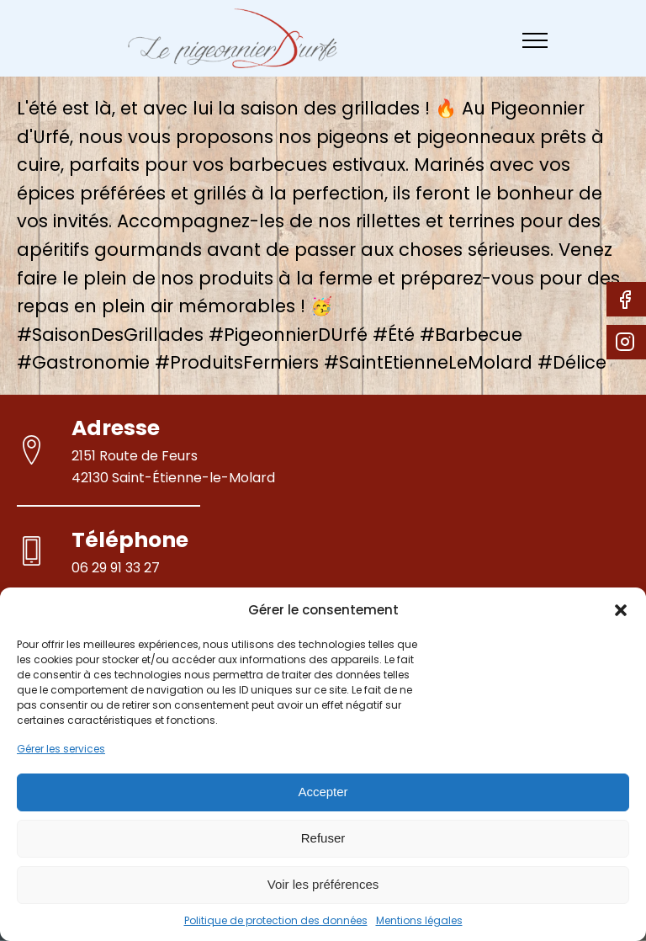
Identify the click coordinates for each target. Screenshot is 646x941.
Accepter (322, 791)
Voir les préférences (323, 884)
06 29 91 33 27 (115, 567)
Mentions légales (419, 920)
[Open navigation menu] (535, 40)
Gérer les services (61, 749)
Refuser (323, 838)
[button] (620, 610)
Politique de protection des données (276, 920)
